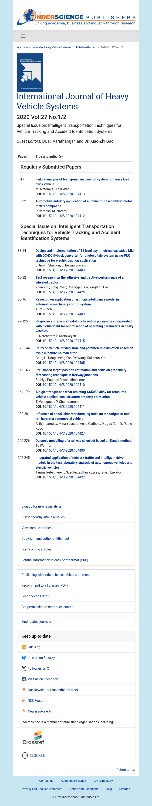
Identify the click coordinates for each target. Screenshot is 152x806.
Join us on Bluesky (38, 658)
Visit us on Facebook (40, 679)
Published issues (86, 47)
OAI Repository (103, 780)
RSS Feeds (32, 700)
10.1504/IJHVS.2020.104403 (64, 270)
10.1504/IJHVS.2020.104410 (64, 385)
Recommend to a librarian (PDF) (45, 585)
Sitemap (124, 789)
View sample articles (37, 528)
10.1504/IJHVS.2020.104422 (64, 477)
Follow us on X (35, 668)
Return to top (125, 769)
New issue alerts (37, 711)
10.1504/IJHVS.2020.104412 (64, 216)
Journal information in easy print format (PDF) (55, 560)
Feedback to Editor (35, 596)
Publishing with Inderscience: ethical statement (56, 575)
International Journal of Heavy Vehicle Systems (44, 47)
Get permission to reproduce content (48, 607)
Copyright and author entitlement (45, 538)
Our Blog (31, 647)
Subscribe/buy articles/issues (43, 517)
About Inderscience (73, 780)
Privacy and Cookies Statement (42, 789)
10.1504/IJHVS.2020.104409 (64, 314)
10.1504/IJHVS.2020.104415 (64, 341)
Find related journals (36, 621)
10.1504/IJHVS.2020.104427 (64, 433)
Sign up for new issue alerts (42, 506)
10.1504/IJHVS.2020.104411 (64, 406)
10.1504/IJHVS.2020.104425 (64, 292)
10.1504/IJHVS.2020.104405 (64, 363)
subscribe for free (64, 690)
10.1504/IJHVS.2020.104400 (64, 450)
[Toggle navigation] (23, 36)
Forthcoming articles (37, 549)
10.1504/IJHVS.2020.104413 (64, 194)
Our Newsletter (36, 690)
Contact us (46, 780)
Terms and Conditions (84, 789)
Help (109, 789)
